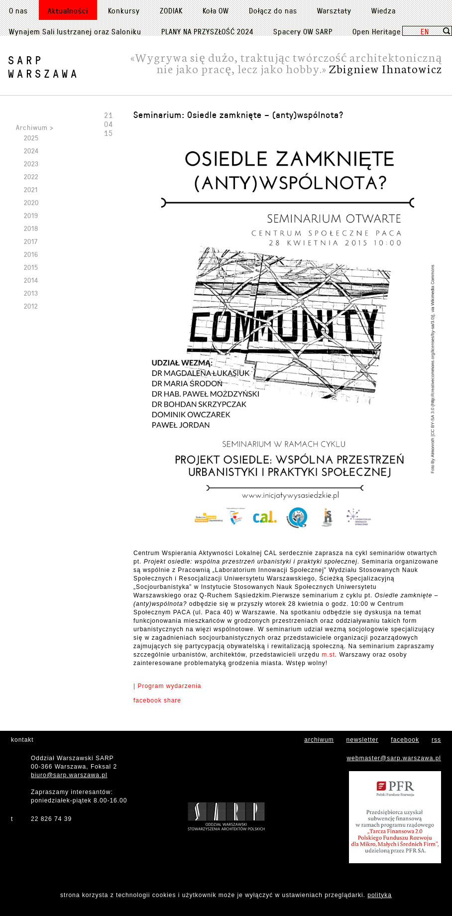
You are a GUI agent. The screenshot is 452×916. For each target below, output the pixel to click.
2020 (31, 202)
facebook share (157, 700)
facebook (405, 739)
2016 (31, 254)
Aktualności (68, 10)
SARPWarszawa (44, 67)
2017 (31, 241)
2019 (31, 215)
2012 (31, 306)
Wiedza (383, 10)
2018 (31, 228)
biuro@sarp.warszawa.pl (69, 775)
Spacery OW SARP (303, 31)
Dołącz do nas (273, 10)
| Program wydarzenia (167, 686)
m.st (328, 654)
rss (436, 739)
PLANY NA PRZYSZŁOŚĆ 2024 (207, 31)
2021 (31, 189)
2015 (31, 267)
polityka (379, 895)
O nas (18, 10)
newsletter (362, 739)
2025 (31, 137)
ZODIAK (171, 10)
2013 (31, 293)
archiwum (319, 739)
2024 (31, 150)
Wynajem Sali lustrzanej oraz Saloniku (75, 31)
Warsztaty (334, 10)
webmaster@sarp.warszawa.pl (393, 758)
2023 (31, 163)
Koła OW (216, 10)
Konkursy (124, 10)
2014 (31, 280)
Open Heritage (376, 31)
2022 (31, 176)
